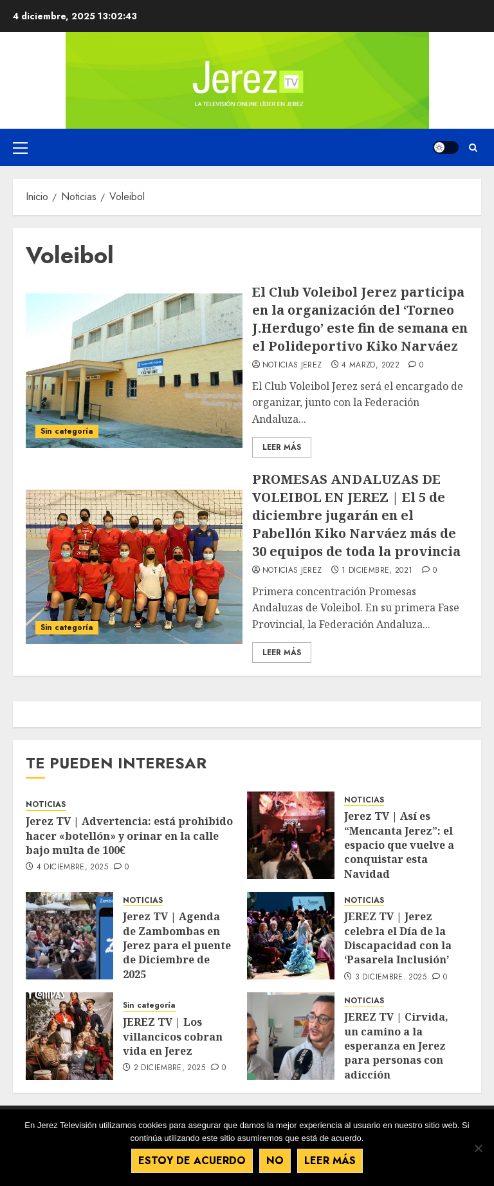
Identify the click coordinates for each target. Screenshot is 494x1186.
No (275, 1160)
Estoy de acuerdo (192, 1160)
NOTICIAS (46, 804)
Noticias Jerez (292, 365)
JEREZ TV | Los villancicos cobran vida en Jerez (173, 1036)
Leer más (330, 1160)
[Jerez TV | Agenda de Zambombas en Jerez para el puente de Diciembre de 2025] (69, 935)
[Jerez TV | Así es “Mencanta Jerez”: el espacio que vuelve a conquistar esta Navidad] (290, 835)
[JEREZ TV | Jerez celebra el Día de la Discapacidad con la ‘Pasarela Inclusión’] (290, 935)
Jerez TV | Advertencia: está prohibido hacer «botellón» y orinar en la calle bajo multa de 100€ (129, 835)
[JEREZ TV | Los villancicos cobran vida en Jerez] (69, 1036)
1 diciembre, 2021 (377, 571)
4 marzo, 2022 (370, 365)
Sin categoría (67, 431)
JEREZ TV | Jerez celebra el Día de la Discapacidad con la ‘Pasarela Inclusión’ (398, 938)
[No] (477, 1148)
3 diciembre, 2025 (390, 977)
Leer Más (281, 447)
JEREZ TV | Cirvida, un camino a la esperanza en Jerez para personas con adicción (396, 1046)
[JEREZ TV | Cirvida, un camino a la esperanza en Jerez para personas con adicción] (290, 1036)
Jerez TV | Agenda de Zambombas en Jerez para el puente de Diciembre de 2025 (177, 945)
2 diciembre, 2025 (169, 1068)
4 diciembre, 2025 (72, 867)
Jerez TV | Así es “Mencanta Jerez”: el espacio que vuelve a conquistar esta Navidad (399, 845)
